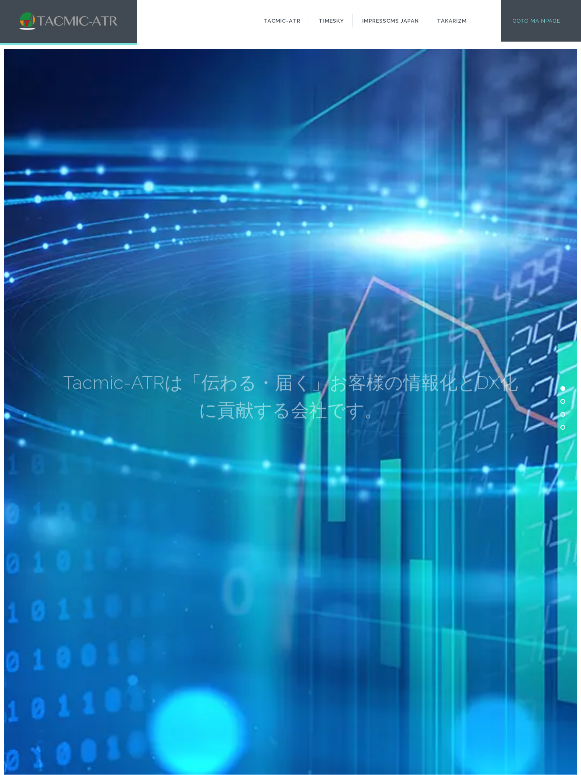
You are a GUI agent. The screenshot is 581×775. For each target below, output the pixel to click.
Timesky (331, 21)
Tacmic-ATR (282, 21)
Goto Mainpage (536, 21)
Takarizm (452, 21)
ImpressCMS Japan (390, 21)
